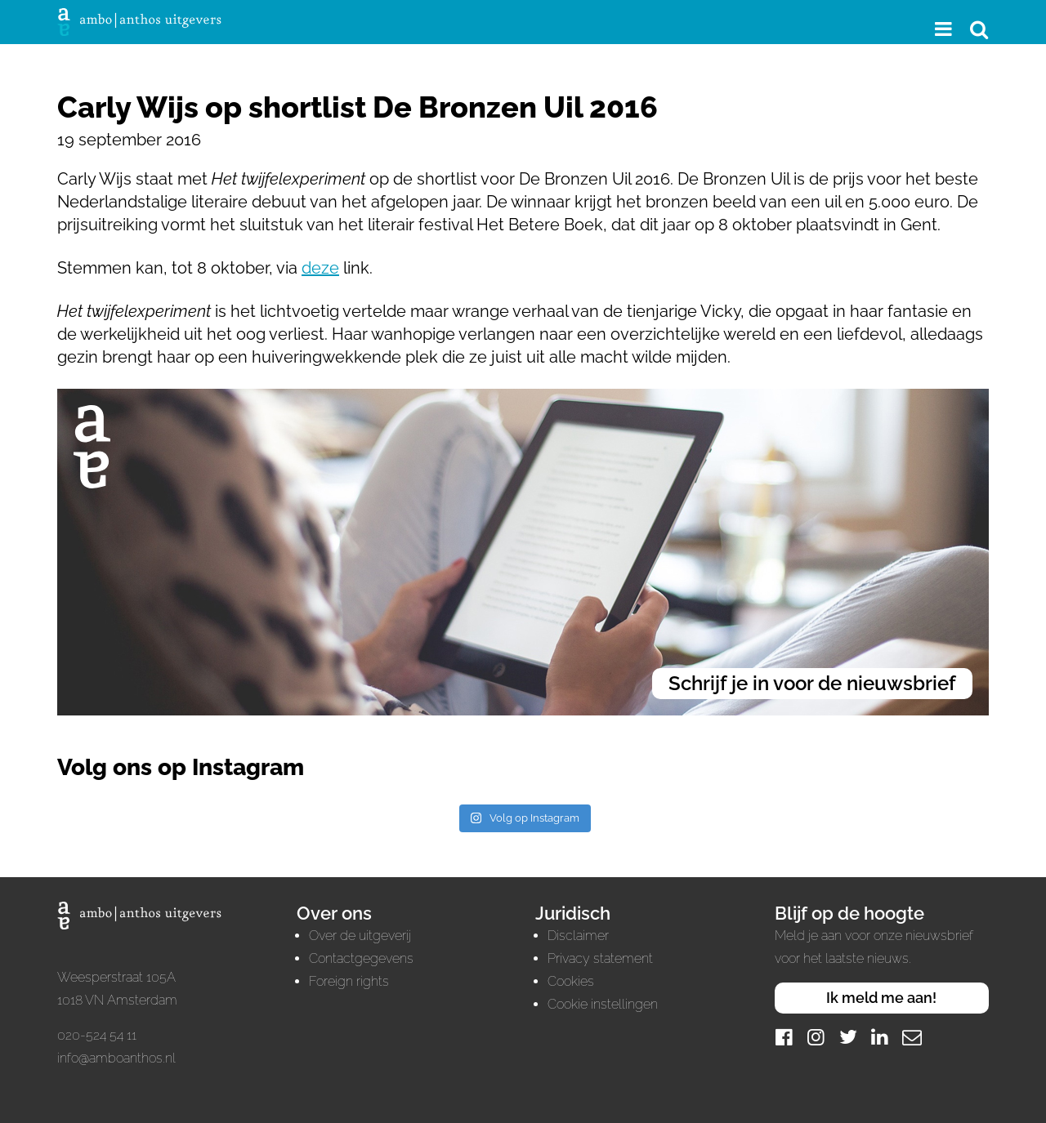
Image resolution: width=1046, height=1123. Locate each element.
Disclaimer (578, 935)
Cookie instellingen (603, 1004)
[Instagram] (816, 1037)
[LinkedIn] (880, 1037)
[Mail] (912, 1037)
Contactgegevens (361, 958)
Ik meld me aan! (881, 997)
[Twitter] (848, 1037)
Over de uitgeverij (360, 935)
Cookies (571, 981)
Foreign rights (349, 981)
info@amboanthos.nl (116, 1058)
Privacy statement (600, 958)
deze (320, 268)
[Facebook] (784, 1037)
